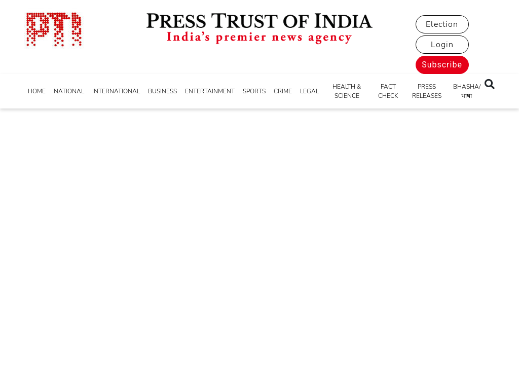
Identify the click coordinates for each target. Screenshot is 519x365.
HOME (37, 91)
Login (442, 44)
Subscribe (442, 64)
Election (442, 24)
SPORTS (254, 91)
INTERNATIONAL (116, 91)
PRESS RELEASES (426, 91)
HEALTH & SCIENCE (346, 91)
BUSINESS (162, 91)
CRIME (283, 91)
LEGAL (309, 91)
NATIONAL (69, 91)
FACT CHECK (388, 91)
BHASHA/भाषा (466, 91)
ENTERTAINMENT (210, 91)
